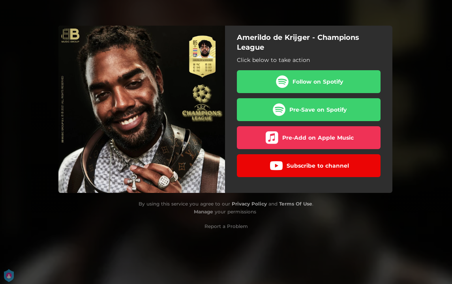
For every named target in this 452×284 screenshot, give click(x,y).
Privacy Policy (249, 204)
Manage (203, 212)
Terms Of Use (295, 204)
